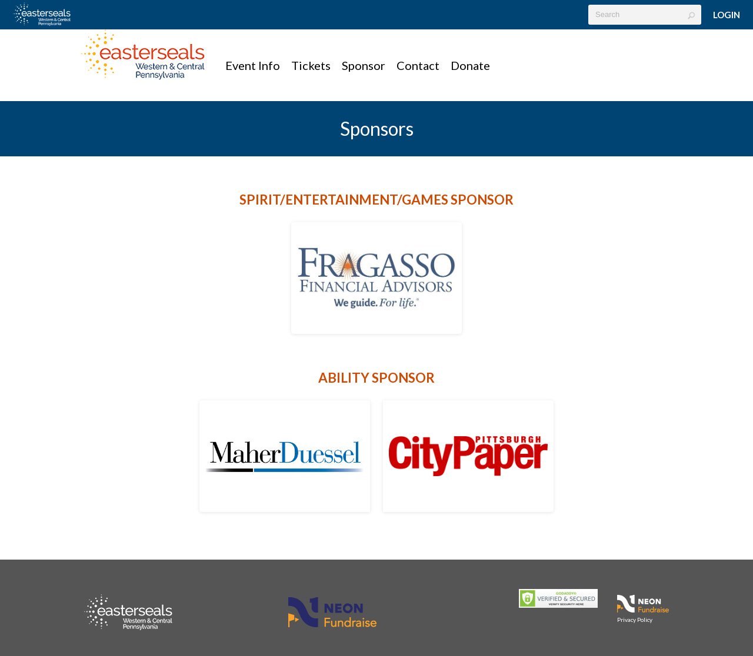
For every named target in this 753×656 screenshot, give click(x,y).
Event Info (252, 65)
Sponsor (363, 65)
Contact (418, 65)
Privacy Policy (634, 619)
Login (726, 14)
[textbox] (644, 15)
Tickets (311, 65)
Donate (470, 65)
